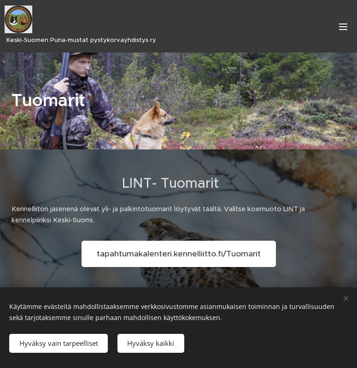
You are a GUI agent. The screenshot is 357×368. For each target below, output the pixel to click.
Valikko (343, 26)
